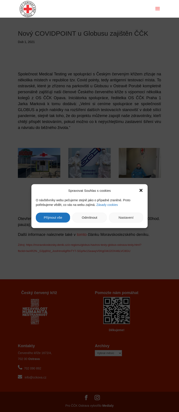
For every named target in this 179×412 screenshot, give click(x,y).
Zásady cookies (107, 204)
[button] (141, 190)
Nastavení (126, 217)
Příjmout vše (53, 217)
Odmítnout (89, 217)
